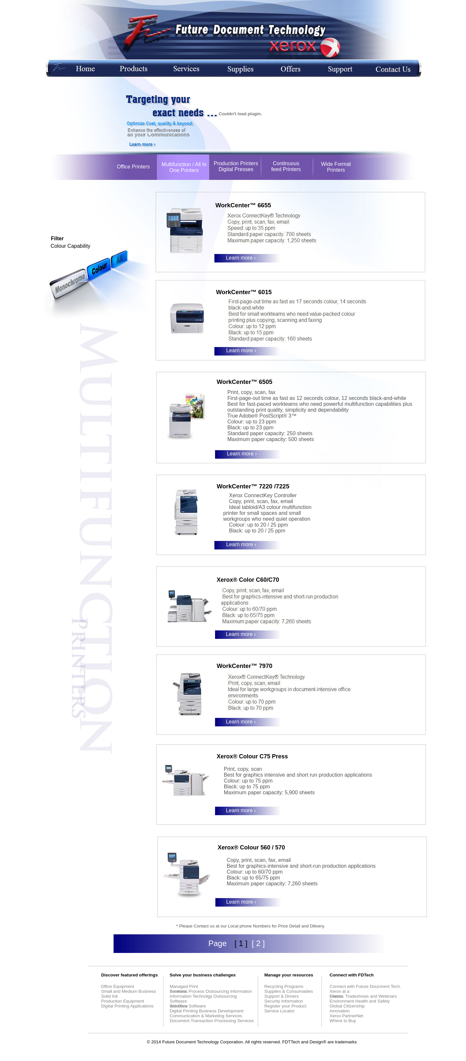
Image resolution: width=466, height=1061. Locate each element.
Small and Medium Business (128, 991)
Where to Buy (343, 1020)
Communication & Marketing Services (206, 1015)
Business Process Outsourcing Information (211, 991)
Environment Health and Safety (360, 1001)
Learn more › (241, 258)
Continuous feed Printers (286, 166)
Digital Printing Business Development (206, 1010)
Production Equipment (122, 1001)
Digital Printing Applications (127, 1006)
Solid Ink (109, 996)
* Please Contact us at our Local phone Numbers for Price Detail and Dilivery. (250, 926)
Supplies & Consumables (288, 991)
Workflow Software (188, 1006)
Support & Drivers (281, 996)
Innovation (340, 1010)
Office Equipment (117, 986)
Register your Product (285, 1006)
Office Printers (133, 166)
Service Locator (279, 1010)
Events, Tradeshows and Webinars (363, 996)
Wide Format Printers (336, 167)
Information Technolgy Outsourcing (203, 996)
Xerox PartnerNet (346, 1015)
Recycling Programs (283, 986)
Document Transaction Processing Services (212, 1020)
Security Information (283, 1001)
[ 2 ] (258, 943)
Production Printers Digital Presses (236, 166)
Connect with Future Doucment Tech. (365, 986)
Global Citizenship (347, 1006)
